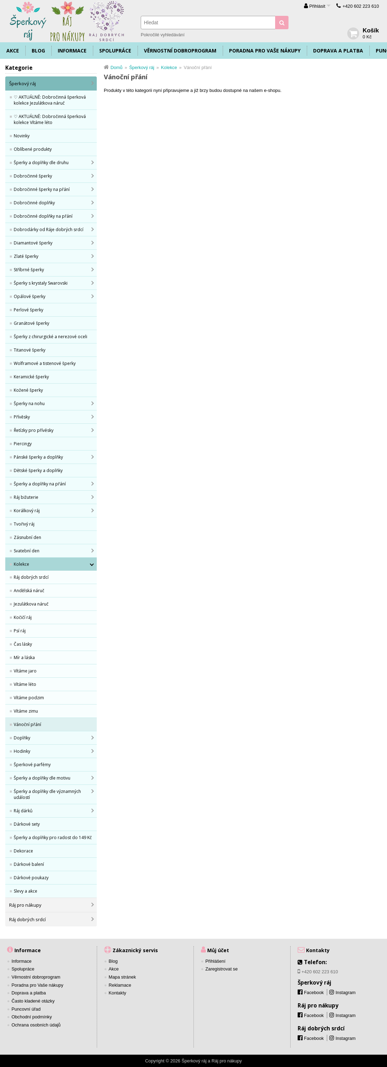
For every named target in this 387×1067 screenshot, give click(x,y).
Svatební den (26, 551)
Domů (116, 67)
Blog (38, 50)
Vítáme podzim (29, 698)
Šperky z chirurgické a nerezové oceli (50, 337)
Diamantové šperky (33, 243)
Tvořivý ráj (24, 524)
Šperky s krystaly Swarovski (41, 283)
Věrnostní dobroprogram (180, 50)
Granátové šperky (31, 323)
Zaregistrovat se (221, 969)
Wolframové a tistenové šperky (45, 363)
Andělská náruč (29, 591)
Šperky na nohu (29, 404)
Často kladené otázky (33, 1001)
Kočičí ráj (23, 617)
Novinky (22, 136)
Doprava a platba (338, 50)
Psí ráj (20, 631)
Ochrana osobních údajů (36, 1025)
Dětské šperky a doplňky (38, 470)
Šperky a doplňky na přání (40, 484)
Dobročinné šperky (33, 176)
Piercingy (23, 444)
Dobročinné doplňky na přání (43, 216)
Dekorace (23, 851)
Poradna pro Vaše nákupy (264, 50)
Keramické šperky (31, 377)
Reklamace (120, 985)
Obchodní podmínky (32, 1016)
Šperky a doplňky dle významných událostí (47, 794)
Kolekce (21, 564)
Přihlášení (215, 961)
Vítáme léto (25, 684)
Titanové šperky (29, 350)
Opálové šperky (29, 296)
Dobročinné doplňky (34, 203)
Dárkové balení (29, 864)
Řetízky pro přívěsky (33, 430)
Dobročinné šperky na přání (42, 189)
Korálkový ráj (27, 511)
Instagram (346, 992)
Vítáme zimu (26, 711)
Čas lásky (23, 644)
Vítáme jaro (25, 671)
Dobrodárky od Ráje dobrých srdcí (48, 229)
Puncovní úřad (26, 1009)
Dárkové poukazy (31, 878)
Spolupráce (115, 50)
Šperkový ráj (22, 83)
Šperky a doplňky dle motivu (42, 778)
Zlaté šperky (26, 256)
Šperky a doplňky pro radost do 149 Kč (53, 837)
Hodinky (22, 751)
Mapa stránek (122, 977)
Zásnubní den (27, 537)
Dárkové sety (27, 824)
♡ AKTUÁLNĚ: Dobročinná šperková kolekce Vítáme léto (50, 119)
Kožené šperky (28, 390)
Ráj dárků (23, 811)
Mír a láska (24, 657)
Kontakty (117, 992)
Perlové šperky (28, 310)
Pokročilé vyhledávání (162, 34)
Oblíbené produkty (33, 149)
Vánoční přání (27, 724)
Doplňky (22, 738)
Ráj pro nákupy (25, 905)
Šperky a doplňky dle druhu (41, 163)
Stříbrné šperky (29, 270)
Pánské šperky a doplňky (38, 457)
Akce (12, 50)
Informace (72, 50)
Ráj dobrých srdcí (31, 577)
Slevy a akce (25, 891)
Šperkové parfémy (32, 765)
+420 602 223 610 (360, 6)
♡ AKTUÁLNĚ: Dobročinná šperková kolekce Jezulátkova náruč (50, 100)
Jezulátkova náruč (31, 604)
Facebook (314, 1015)
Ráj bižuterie (26, 497)
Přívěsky (22, 417)
